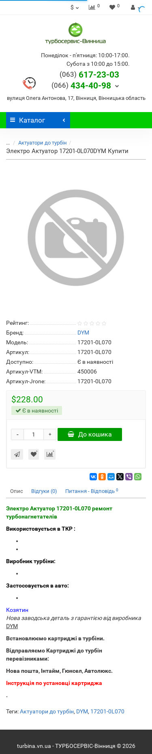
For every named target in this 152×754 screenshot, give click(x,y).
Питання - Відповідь (91, 491)
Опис (16, 491)
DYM (82, 711)
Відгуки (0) (44, 491)
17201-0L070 (107, 711)
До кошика (90, 434)
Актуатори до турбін (37, 143)
